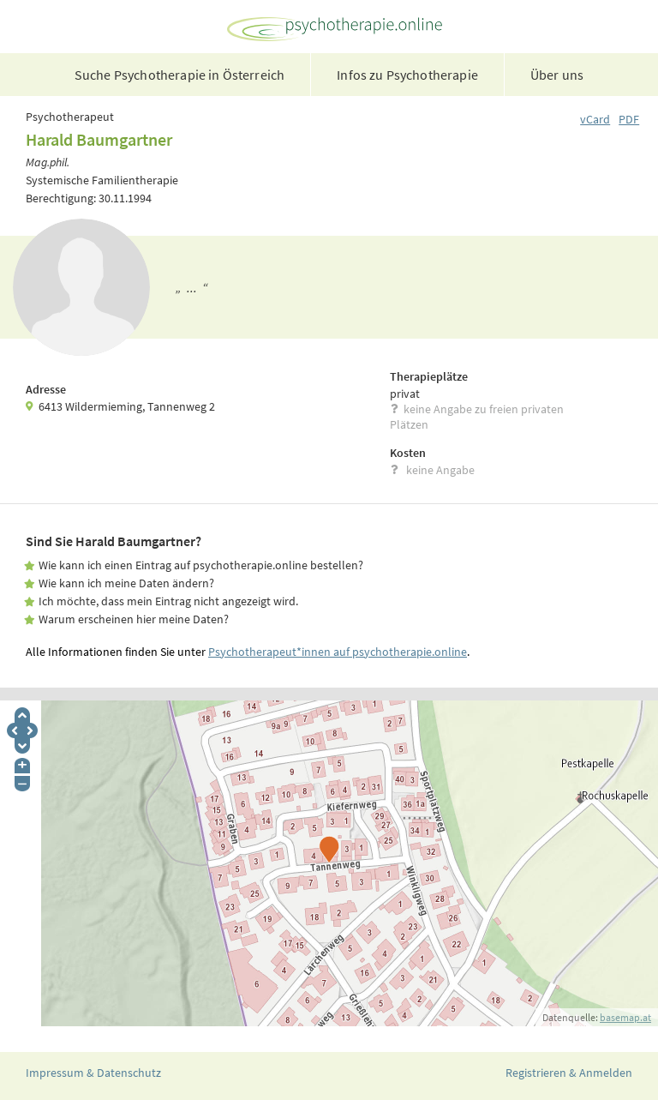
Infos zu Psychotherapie (407, 74)
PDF (629, 119)
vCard (595, 119)
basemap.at (625, 1017)
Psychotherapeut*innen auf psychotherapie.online (337, 651)
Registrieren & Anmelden (568, 1072)
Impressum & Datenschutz (93, 1072)
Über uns (556, 74)
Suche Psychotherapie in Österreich (179, 74)
